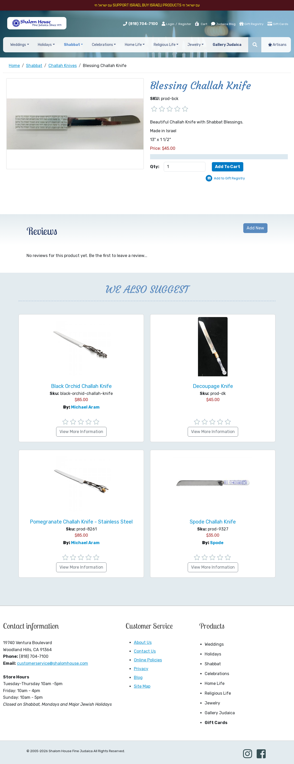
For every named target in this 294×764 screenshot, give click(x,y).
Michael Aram (85, 407)
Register (184, 24)
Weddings (214, 644)
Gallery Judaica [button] (227, 45)
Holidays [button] (45, 45)
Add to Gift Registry (229, 178)
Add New (255, 228)
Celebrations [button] (102, 45)
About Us (143, 642)
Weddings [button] (18, 45)
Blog (138, 677)
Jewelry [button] (194, 45)
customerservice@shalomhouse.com (52, 663)
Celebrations (217, 673)
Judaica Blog (223, 24)
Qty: (154, 166)
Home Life (214, 683)
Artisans (277, 45)
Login (168, 24)
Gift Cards (277, 24)
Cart (201, 24)
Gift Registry (251, 24)
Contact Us (145, 651)
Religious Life (218, 693)
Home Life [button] (133, 45)
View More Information (81, 431)
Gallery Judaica (220, 712)
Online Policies (148, 660)
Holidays (213, 654)
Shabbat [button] (72, 45)
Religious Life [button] (165, 45)
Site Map (142, 686)
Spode (216, 542)
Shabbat (213, 663)
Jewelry (212, 703)
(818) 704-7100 (143, 24)
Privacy (141, 668)
